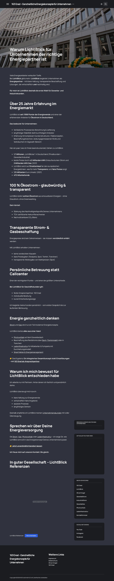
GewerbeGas (81, 504)
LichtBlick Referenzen (17, 536)
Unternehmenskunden (52, 413)
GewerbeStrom (81, 497)
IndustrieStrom (82, 500)
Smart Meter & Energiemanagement (28, 352)
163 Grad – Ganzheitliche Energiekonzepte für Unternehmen (41, 4)
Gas (20, 325)
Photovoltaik (19, 337)
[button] (7, 4)
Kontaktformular (82, 515)
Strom (12, 325)
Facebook (80, 537)
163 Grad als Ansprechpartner (26, 361)
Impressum (52, 558)
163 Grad (79, 485)
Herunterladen (31, 536)
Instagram (80, 533)
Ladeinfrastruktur (21, 346)
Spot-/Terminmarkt (50, 340)
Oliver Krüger (81, 493)
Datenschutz (53, 560)
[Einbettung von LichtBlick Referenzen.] (40, 502)
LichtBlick (80, 489)
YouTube (79, 530)
